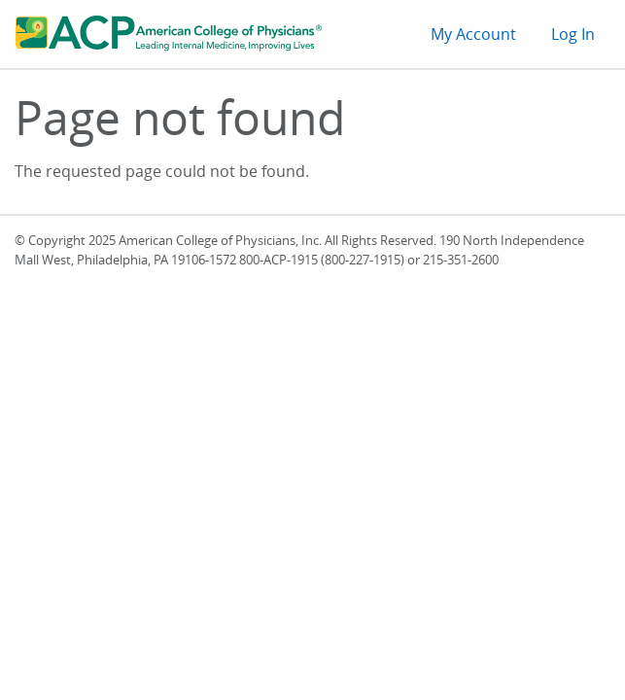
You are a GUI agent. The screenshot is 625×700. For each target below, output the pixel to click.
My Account (473, 34)
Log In (573, 34)
